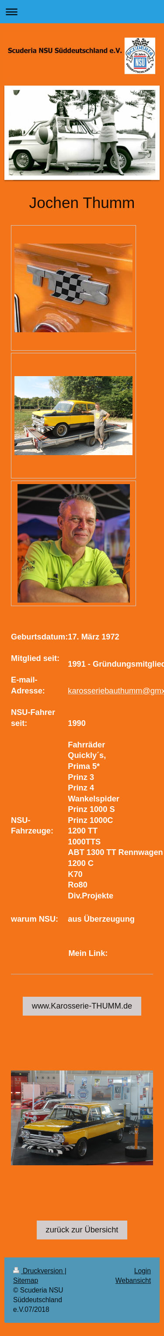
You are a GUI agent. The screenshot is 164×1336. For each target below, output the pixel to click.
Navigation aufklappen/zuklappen (82, 11)
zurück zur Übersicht (82, 1229)
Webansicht (133, 1280)
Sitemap (25, 1280)
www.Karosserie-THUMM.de (82, 1006)
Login (142, 1271)
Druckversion (39, 1271)
